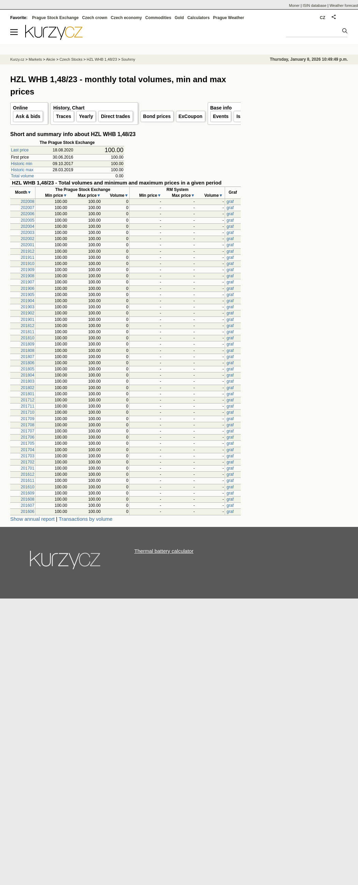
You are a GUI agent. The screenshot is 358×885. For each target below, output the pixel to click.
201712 (27, 400)
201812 (27, 325)
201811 (27, 331)
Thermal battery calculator (163, 551)
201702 (27, 462)
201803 (27, 381)
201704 (27, 449)
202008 (27, 201)
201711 (27, 406)
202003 (27, 232)
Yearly (86, 116)
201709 (27, 418)
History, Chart (69, 107)
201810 (27, 338)
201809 (27, 344)
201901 (27, 319)
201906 (27, 288)
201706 (27, 437)
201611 (27, 480)
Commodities (158, 17)
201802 (27, 387)
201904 (27, 300)
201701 (27, 468)
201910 (27, 263)
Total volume (22, 176)
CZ (322, 17)
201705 (27, 443)
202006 (27, 213)
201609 (27, 493)
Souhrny (128, 59)
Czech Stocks (70, 59)
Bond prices (157, 116)
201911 (27, 257)
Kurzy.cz (17, 59)
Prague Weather (228, 17)
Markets (35, 59)
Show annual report (32, 519)
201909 (27, 269)
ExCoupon (191, 116)
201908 (27, 276)
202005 (27, 220)
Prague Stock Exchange (55, 17)
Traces (63, 116)
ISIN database (315, 5)
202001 (27, 244)
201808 (27, 350)
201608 (27, 499)
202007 (27, 207)
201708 (27, 425)
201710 (27, 412)
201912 (27, 251)
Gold (179, 17)
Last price (20, 150)
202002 (27, 238)
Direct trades (115, 116)
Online (20, 107)
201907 (27, 282)
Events (221, 116)
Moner (294, 5)
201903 (27, 307)
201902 (27, 313)
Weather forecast (343, 5)
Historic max (22, 169)
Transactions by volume (86, 519)
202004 (27, 226)
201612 (27, 474)
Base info (221, 107)
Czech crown (94, 17)
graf (230, 201)
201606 (27, 511)
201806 (27, 362)
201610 (27, 487)
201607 (27, 505)
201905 (27, 294)
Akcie (50, 59)
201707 (27, 431)
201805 (27, 369)
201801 (27, 394)
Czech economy (126, 17)
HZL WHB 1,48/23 (102, 59)
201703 (27, 456)
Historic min (21, 163)
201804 (27, 375)
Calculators (198, 17)
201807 (27, 356)
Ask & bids (28, 116)
